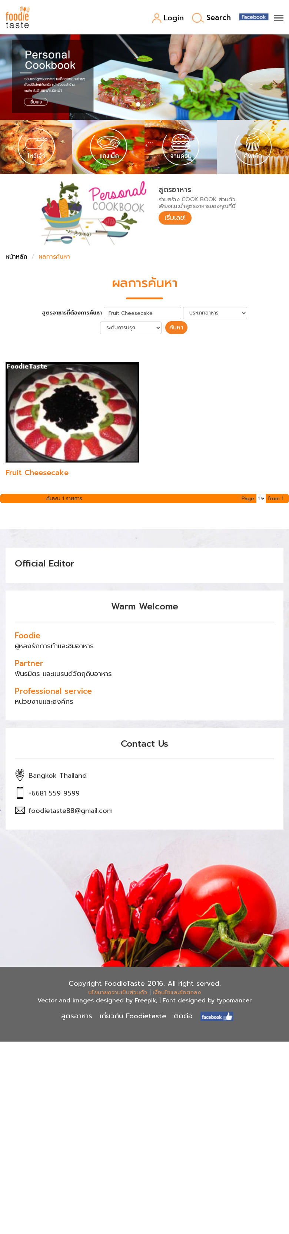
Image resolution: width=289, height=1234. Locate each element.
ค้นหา (176, 327)
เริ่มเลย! (175, 217)
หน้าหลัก (16, 256)
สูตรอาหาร (76, 1016)
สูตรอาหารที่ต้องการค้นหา (72, 313)
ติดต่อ (183, 1016)
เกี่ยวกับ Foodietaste (133, 1016)
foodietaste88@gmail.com (71, 811)
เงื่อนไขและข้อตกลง (177, 992)
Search (211, 18)
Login (168, 18)
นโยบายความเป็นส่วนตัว (117, 992)
